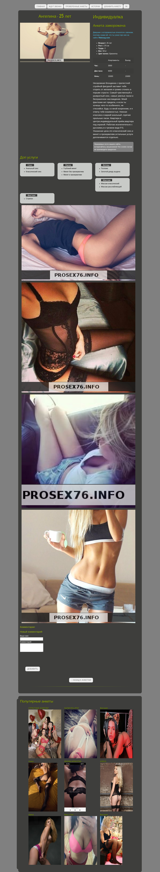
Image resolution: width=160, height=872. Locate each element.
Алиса (31, 761)
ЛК (126, 6)
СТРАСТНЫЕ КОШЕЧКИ (38, 708)
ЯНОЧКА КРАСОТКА (73, 761)
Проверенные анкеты (76, 6)
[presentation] (37, 659)
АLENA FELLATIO (71, 708)
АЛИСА (103, 761)
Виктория (104, 708)
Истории (95, 6)
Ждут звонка (55, 6)
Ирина (31, 815)
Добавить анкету (112, 6)
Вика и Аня (68, 815)
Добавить (32, 669)
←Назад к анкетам (81, 680)
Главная (41, 6)
